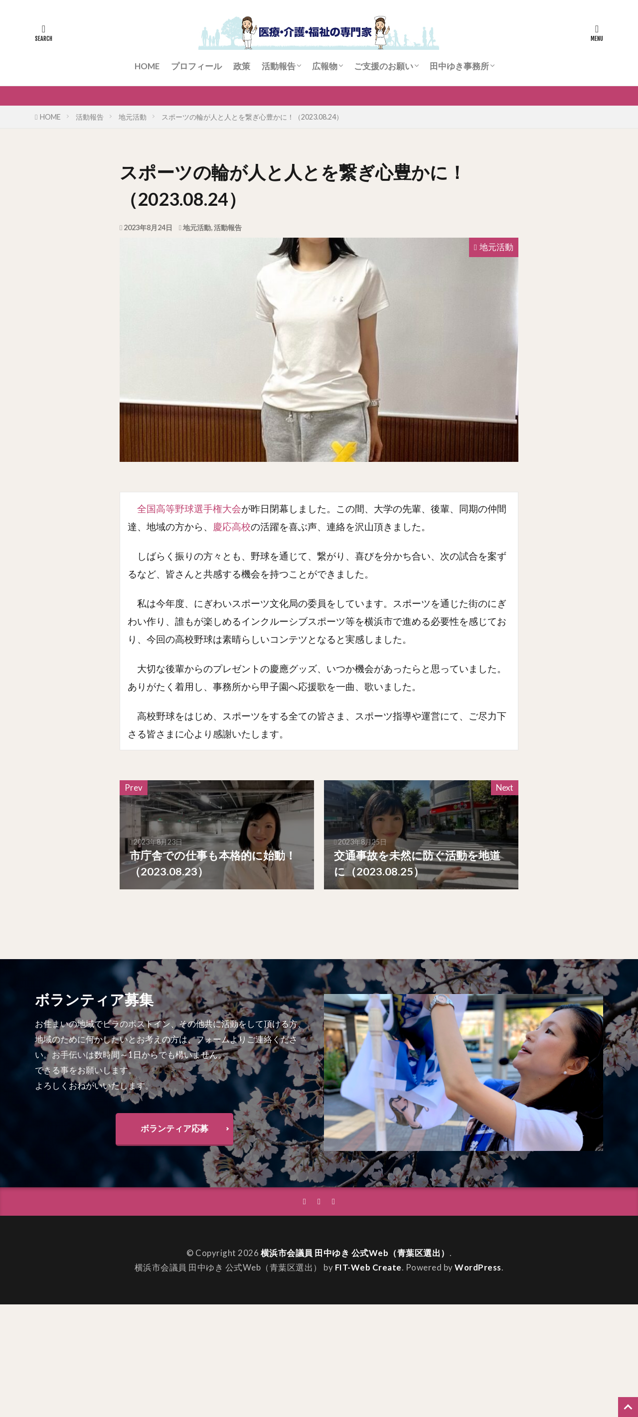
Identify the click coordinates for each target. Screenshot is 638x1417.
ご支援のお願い (383, 66)
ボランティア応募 (174, 1128)
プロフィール (196, 66)
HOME (147, 66)
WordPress (478, 1267)
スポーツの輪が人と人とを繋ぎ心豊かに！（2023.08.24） (252, 117)
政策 (241, 66)
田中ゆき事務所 (459, 66)
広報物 (324, 66)
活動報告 (279, 66)
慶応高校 (232, 526)
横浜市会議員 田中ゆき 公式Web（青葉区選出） (355, 1253)
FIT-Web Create (368, 1267)
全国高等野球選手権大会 (189, 508)
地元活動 (133, 117)
